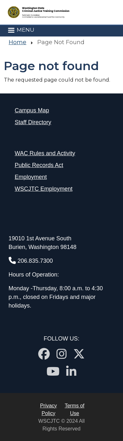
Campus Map (32, 110)
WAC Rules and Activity (45, 153)
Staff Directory (33, 122)
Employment (31, 177)
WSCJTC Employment (44, 189)
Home (17, 42)
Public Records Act (39, 165)
